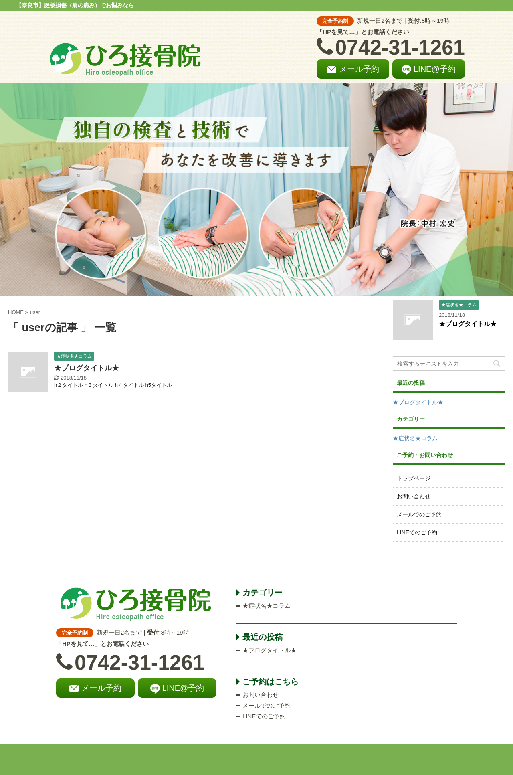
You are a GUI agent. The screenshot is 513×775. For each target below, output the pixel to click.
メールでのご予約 (419, 514)
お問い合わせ (413, 496)
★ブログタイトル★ (86, 368)
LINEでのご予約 (417, 532)
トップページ (413, 478)
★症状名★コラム (415, 438)
